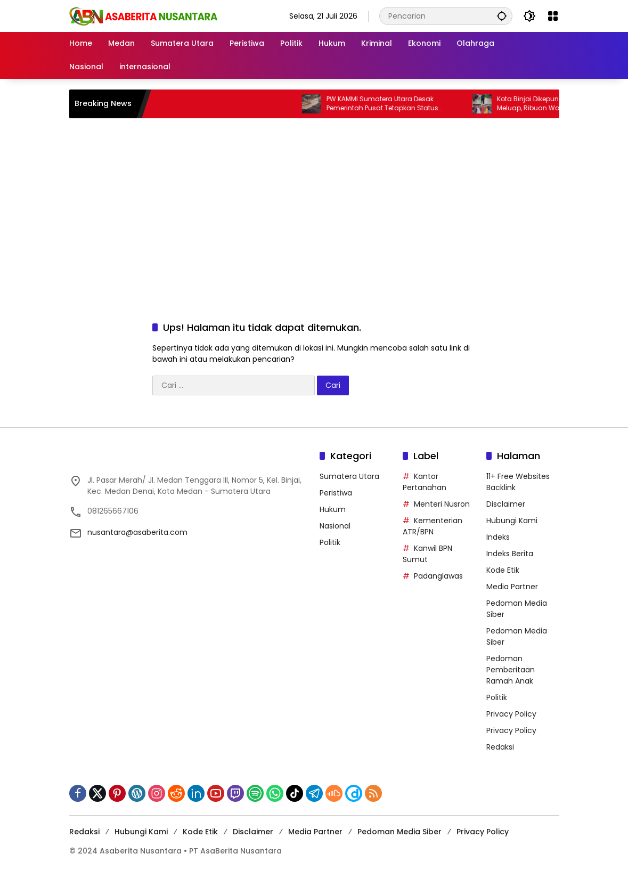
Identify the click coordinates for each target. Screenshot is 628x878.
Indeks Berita (509, 553)
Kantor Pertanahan (424, 482)
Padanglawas (438, 576)
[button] (501, 16)
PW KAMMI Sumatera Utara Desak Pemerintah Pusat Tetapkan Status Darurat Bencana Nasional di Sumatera (399, 104)
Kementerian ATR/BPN (432, 526)
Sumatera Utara (349, 476)
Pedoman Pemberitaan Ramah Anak (510, 669)
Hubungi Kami (511, 520)
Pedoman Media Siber (399, 831)
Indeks (498, 537)
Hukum (333, 509)
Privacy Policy (511, 714)
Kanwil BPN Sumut (427, 554)
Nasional (335, 526)
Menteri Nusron (442, 504)
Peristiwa (336, 492)
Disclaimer (505, 504)
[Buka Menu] (553, 16)
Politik (330, 542)
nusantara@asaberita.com (137, 532)
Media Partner (512, 586)
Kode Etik (502, 570)
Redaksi (500, 747)
